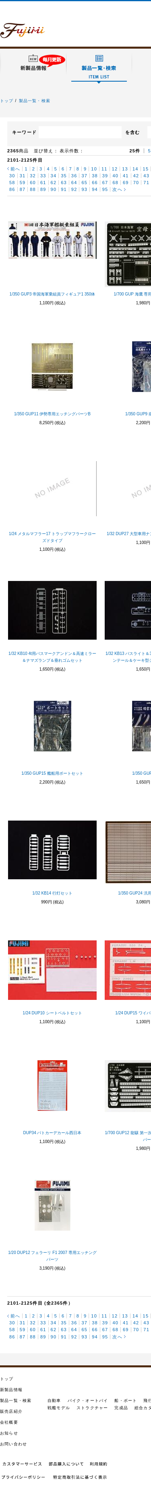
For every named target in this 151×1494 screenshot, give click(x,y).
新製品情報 (11, 1389)
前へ (15, 168)
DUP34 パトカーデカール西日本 (52, 1133)
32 (33, 175)
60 (33, 182)
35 (64, 175)
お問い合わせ (13, 1444)
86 (12, 189)
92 (74, 189)
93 (84, 189)
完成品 (121, 1408)
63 (64, 182)
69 (126, 182)
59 (23, 182)
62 (54, 182)
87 (23, 189)
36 (74, 175)
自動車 (54, 1400)
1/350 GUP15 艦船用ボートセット (52, 773)
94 (95, 189)
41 (126, 175)
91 (64, 189)
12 (115, 168)
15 (146, 168)
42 (136, 175)
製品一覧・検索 (34, 101)
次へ (117, 189)
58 (12, 182)
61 (43, 182)
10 (94, 168)
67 (105, 182)
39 (105, 175)
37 (84, 175)
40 (115, 175)
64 (74, 182)
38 (95, 175)
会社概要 (9, 1422)
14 (135, 168)
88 (33, 189)
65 (84, 182)
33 (43, 175)
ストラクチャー (92, 1408)
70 (136, 182)
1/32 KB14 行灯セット (52, 893)
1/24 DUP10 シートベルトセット (52, 1013)
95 (105, 189)
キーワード (24, 132)
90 (54, 189)
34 (54, 175)
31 (23, 175)
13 (125, 168)
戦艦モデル (59, 1408)
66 (95, 182)
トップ (7, 101)
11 (104, 168)
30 (12, 175)
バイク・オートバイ (88, 1400)
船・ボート (125, 1400)
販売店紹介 (11, 1411)
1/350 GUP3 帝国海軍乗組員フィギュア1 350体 (52, 294)
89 (43, 189)
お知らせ (9, 1433)
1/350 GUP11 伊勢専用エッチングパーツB (52, 414)
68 (115, 182)
